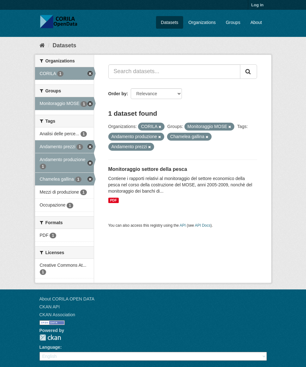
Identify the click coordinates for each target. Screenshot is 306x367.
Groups (233, 22)
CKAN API (49, 306)
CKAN (50, 337)
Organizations (202, 22)
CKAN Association (57, 314)
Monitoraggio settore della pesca (147, 169)
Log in (257, 5)
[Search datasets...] (174, 71)
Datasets (169, 22)
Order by (117, 93)
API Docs (203, 225)
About (256, 22)
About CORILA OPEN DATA (67, 298)
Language (49, 347)
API (183, 225)
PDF (113, 200)
